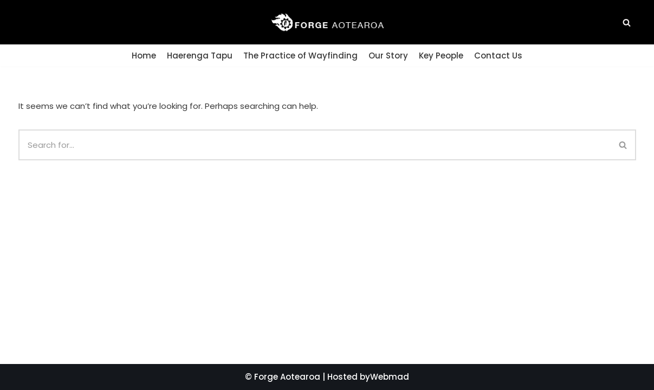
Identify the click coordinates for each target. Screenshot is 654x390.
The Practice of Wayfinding (300, 55)
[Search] (623, 144)
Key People (441, 55)
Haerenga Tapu (199, 55)
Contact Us (498, 55)
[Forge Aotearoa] (327, 22)
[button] (627, 22)
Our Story (388, 55)
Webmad (389, 376)
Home (144, 55)
